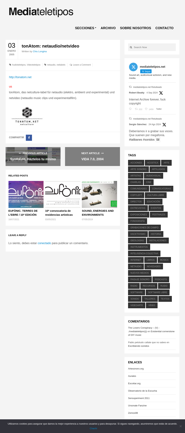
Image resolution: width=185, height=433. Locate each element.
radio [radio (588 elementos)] (133, 286)
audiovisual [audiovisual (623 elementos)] (153, 175)
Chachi (93, 428)
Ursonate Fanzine (137, 405)
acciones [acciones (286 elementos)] (136, 162)
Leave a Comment (82, 65)
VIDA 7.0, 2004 (92, 159)
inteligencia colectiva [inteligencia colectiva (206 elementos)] (144, 253)
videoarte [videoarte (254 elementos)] (136, 305)
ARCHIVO (108, 28)
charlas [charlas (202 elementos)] (135, 182)
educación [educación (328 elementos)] (153, 201)
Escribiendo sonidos (138, 346)
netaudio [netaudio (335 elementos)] (135, 266)
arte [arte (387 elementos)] (166, 162)
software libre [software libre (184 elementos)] (157, 292)
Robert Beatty (136, 92)
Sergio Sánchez (138, 124)
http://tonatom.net (20, 77)
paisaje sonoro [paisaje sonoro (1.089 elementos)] (139, 279)
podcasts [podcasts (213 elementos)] (161, 279)
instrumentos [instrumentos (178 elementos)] (139, 247)
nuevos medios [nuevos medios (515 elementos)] (139, 273)
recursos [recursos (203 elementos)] (149, 286)
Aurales (132, 376)
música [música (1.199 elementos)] (164, 260)
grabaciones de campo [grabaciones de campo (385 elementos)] (144, 227)
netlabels (61, 65)
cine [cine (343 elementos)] (148, 182)
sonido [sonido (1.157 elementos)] (134, 299)
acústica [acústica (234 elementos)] (152, 162)
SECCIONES (84, 28)
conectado (44, 243)
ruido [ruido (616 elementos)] (163, 286)
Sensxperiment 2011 (139, 398)
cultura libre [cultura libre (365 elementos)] (155, 195)
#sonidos (148, 139)
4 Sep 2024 (152, 92)
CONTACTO (164, 28)
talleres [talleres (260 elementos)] (149, 299)
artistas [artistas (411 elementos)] (135, 175)
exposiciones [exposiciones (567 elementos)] (138, 214)
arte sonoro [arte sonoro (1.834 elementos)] (138, 169)
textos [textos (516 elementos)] (165, 299)
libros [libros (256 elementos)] (151, 260)
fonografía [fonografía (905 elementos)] (137, 221)
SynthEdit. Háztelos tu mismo (33, 159)
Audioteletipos (18, 65)
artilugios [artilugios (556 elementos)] (158, 169)
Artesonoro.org (136, 368)
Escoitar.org (134, 383)
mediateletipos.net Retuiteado (147, 87)
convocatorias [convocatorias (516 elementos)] (161, 188)
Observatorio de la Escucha (142, 390)
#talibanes (135, 139)
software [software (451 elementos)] (136, 292)
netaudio (51, 65)
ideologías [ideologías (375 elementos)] (137, 240)
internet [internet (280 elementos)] (135, 260)
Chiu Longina (40, 51)
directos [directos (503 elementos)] (136, 201)
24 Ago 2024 (155, 124)
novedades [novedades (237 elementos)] (153, 266)
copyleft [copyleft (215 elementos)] (136, 195)
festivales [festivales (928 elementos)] (158, 214)
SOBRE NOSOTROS (135, 28)
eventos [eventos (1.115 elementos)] (156, 208)
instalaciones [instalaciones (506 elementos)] (157, 240)
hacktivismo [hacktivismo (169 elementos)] (137, 234)
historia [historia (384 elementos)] (156, 234)
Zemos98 (133, 413)
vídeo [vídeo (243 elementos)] (151, 305)
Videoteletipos (33, 65)
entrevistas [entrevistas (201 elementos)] (137, 208)
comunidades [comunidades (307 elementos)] (138, 188)
